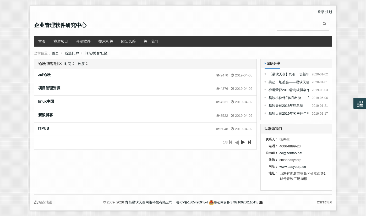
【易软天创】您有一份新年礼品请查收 (297, 74)
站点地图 (43, 202)
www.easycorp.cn (293, 167)
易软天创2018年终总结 (286, 106)
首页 (42, 41)
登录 (321, 12)
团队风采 (128, 41)
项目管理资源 (49, 88)
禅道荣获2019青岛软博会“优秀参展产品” (299, 90)
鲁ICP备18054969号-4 (192, 202)
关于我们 (151, 41)
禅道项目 (60, 41)
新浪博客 (45, 115)
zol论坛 (44, 75)
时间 (67, 64)
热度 (81, 64)
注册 (328, 12)
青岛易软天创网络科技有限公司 (149, 202)
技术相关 (106, 41)
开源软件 (83, 41)
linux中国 (46, 101)
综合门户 (72, 53)
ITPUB (43, 128)
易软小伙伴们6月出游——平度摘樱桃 (297, 98)
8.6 (324, 202)
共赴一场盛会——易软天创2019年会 (296, 82)
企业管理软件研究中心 (60, 25)
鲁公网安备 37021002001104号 (233, 202)
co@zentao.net (291, 153)
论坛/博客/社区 (96, 53)
